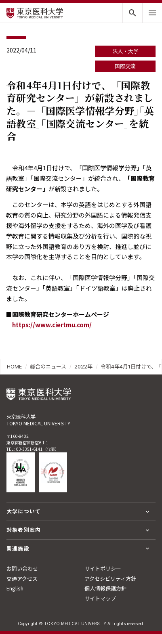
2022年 (83, 366)
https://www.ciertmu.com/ (52, 324)
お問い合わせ (22, 568)
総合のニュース (48, 366)
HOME (14, 366)
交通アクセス (22, 578)
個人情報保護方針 (105, 588)
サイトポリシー (102, 568)
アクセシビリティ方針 (110, 578)
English (14, 588)
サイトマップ (100, 598)
